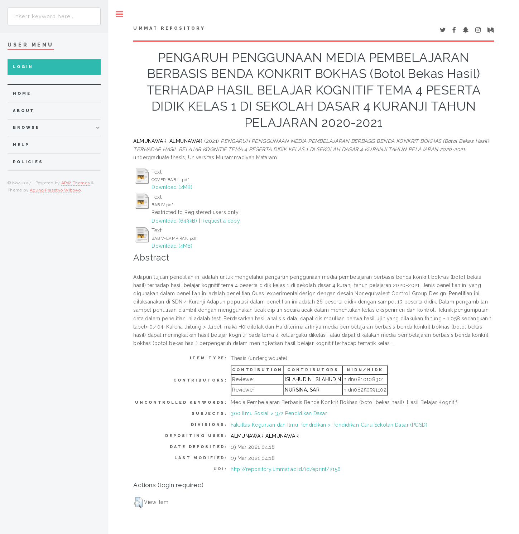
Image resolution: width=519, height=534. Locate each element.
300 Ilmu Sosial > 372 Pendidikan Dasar (279, 413)
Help (21, 144)
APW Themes (75, 182)
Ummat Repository (169, 28)
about (24, 110)
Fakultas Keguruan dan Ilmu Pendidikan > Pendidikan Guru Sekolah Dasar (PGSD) (329, 425)
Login (23, 66)
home (22, 93)
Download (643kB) (174, 221)
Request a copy (220, 221)
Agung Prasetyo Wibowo (55, 190)
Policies (28, 162)
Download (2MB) (172, 187)
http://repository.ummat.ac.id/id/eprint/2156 (286, 469)
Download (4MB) (172, 246)
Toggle (119, 14)
